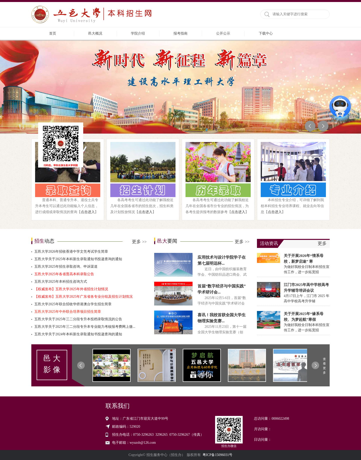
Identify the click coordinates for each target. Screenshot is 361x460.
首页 (52, 33)
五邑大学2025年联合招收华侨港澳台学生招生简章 (73, 304)
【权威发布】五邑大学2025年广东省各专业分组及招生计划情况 (83, 296)
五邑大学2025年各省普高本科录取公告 (64, 274)
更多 (139, 241)
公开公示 (223, 33)
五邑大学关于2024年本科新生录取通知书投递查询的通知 (78, 334)
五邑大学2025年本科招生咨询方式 (60, 281)
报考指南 (180, 33)
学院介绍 (138, 33)
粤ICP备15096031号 (218, 455)
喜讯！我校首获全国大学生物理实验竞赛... (222, 318)
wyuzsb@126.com (143, 442)
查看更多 (324, 365)
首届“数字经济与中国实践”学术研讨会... (222, 289)
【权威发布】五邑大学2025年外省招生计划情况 (71, 289)
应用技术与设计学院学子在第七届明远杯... (222, 260)
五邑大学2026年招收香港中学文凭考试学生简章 (71, 251)
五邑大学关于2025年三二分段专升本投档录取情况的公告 (78, 319)
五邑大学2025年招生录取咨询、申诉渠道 (66, 266)
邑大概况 (95, 33)
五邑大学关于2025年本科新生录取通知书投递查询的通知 (78, 259)
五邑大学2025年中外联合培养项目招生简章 (67, 312)
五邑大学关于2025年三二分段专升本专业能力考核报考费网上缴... (84, 327)
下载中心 (266, 33)
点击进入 (88, 212)
